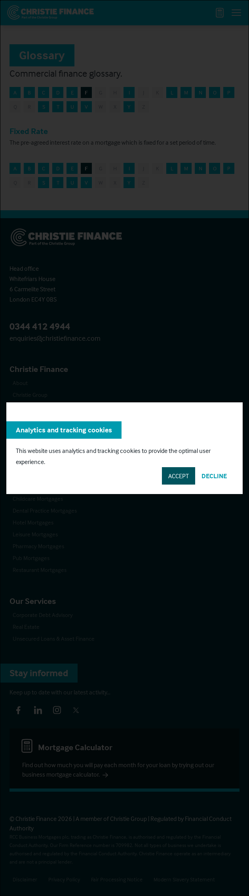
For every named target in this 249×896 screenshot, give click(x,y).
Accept (178, 476)
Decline (214, 476)
